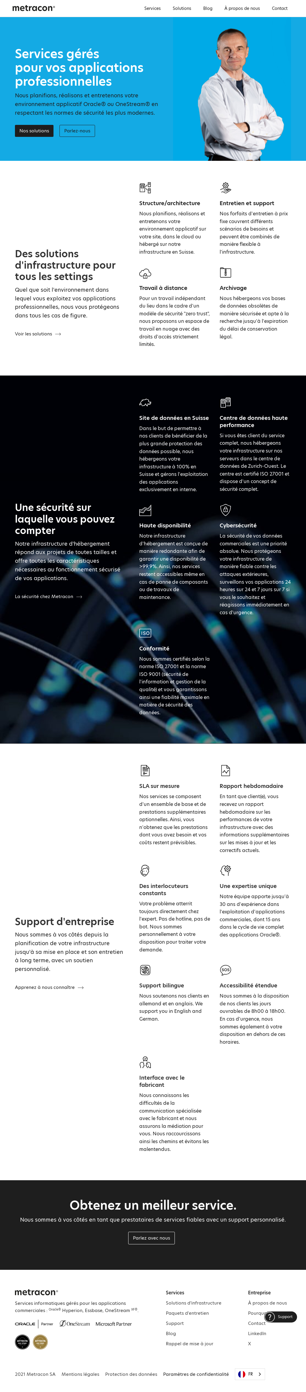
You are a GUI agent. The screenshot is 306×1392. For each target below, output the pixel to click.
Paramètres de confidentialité (196, 1374)
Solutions (182, 8)
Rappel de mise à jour (189, 1343)
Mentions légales (80, 1374)
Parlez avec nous (151, 1238)
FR (245, 1374)
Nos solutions (34, 131)
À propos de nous (242, 8)
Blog (207, 8)
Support (175, 1323)
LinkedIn (257, 1333)
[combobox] (250, 1374)
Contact (279, 8)
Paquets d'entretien (187, 1313)
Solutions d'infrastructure (193, 1303)
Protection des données (131, 1374)
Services (152, 8)
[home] (34, 8)
